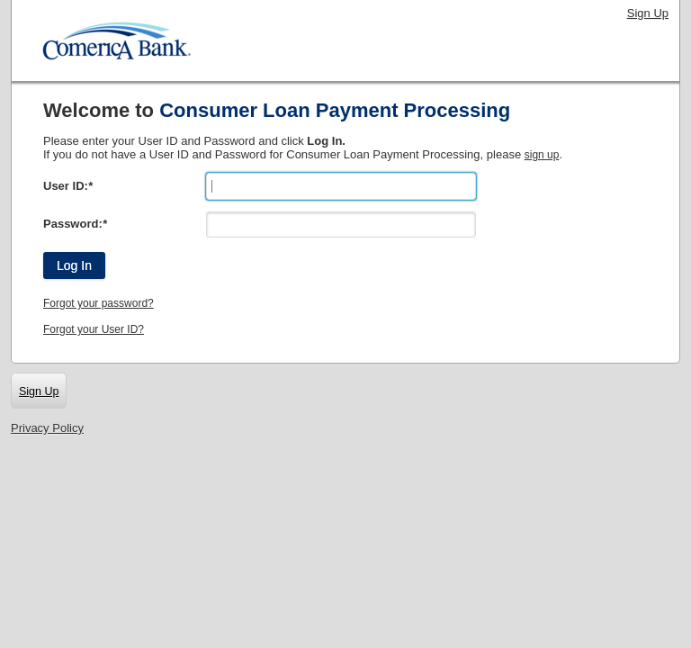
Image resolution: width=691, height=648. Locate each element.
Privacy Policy (47, 428)
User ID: (68, 186)
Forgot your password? (98, 303)
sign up (542, 154)
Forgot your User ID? (93, 329)
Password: (75, 223)
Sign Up (648, 13)
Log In (74, 265)
